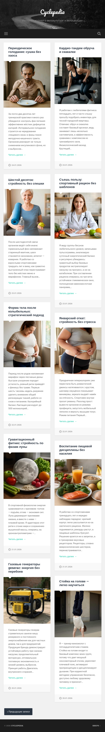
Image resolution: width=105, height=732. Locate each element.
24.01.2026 (16, 165)
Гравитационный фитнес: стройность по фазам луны (25, 443)
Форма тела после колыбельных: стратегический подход (26, 311)
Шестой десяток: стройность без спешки (26, 181)
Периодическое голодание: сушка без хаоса (24, 51)
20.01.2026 (16, 688)
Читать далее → (17, 154)
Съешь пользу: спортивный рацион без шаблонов (77, 183)
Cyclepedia (52, 11)
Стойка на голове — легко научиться (74, 583)
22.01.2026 (16, 425)
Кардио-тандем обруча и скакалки (76, 50)
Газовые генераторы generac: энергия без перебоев (24, 567)
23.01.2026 (67, 304)
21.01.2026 (16, 549)
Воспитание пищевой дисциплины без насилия (75, 449)
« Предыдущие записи (18, 711)
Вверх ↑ (97, 726)
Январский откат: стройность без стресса (77, 320)
